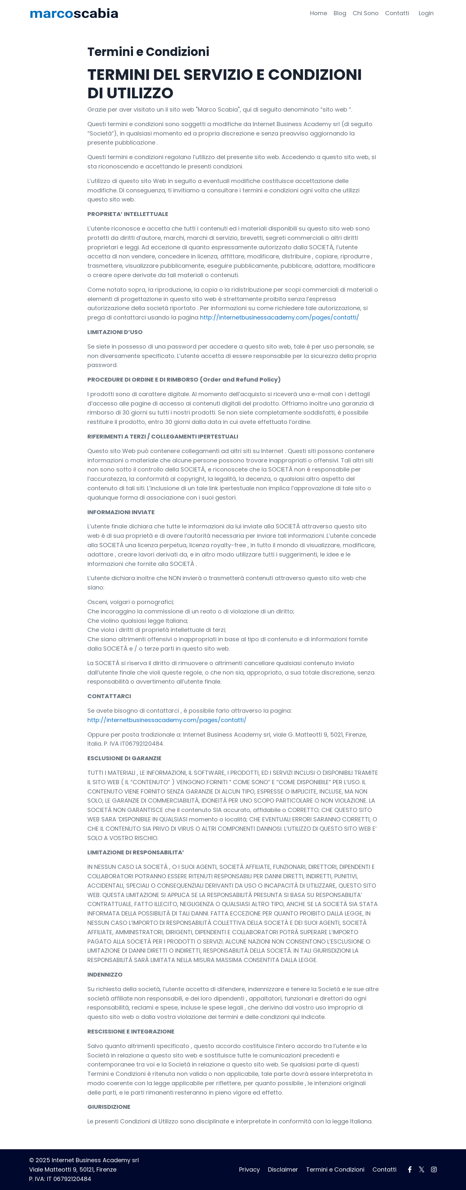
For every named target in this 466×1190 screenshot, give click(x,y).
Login (426, 13)
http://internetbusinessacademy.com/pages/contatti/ (279, 317)
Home (318, 13)
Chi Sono (366, 13)
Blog (340, 13)
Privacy (249, 1169)
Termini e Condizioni (335, 1169)
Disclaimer (283, 1169)
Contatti (397, 13)
